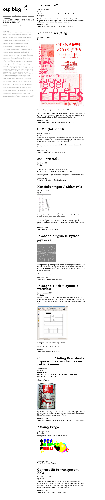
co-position (23, 37)
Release (10, 81)
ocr (10, 72)
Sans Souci (59, 115)
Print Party (55, 420)
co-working (29, 37)
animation (13, 32)
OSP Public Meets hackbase (24, 73)
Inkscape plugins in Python (58, 236)
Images (25, 55)
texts (29, 16)
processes (13, 78)
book (26, 34)
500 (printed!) (48, 159)
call (23, 35)
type (4, 18)
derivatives (18, 43)
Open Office (50, 122)
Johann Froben (18, 58)
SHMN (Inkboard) (50, 129)
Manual (27, 67)
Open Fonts (15, 72)
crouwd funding (20, 41)
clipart (19, 37)
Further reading (16, 52)
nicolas (42, 295)
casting (15, 37)
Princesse (16, 76)
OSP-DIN (25, 72)
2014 (8, 22)
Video (24, 93)
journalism (24, 58)
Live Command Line (15, 66)
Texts (29, 87)
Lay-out (17, 60)
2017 (18, 22)
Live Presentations (6, 67)
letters (4, 61)
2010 (25, 20)
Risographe (14, 82)
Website (4, 96)
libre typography (16, 64)
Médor (19, 69)
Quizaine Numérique (6, 79)
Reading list (17, 79)
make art (23, 67)
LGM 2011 (5, 63)
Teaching (8, 87)
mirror (31, 69)
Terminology (13, 87)
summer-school (30, 85)
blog (23, 34)
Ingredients (21, 57)
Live (43, 152)
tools (32, 16)
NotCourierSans (5, 72)
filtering (7, 49)
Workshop (18, 96)
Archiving (18, 32)
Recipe (22, 79)
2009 (22, 20)
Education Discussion (21, 46)
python (29, 78)
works (8, 18)
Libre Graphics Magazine (7, 64)
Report (14, 81)
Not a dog (22, 70)
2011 (28, 20)
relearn (30, 79)
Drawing (9, 46)
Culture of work (27, 41)
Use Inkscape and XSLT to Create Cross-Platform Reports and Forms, (58, 297)
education (15, 16)
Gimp (25, 52)
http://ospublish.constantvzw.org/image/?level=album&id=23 (65, 175)
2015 (11, 22)
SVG (63, 152)
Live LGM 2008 (23, 66)
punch (26, 78)
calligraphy (28, 35)
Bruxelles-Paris (9, 35)
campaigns (5, 37)
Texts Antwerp (5, 88)
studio (21, 85)
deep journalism (11, 43)
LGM (8, 61)
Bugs (21, 35)
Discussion (5, 46)
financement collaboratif (15, 49)
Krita (29, 58)
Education (14, 46)
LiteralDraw (5, 66)
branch (4, 35)
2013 (4, 22)
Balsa (29, 32)
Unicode (4, 93)
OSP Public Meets (14, 73)
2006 (11, 20)
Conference (31, 38)
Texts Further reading (6, 90)
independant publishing (14, 57)
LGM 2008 (18, 61)
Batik (9, 34)
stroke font (16, 85)
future (22, 52)
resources (27, 81)
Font (29, 49)
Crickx (15, 41)
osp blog (15, 9)
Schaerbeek (30, 82)
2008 (18, 20)
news (25, 16)
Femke (42, 370)
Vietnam (28, 93)
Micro (27, 69)
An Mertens (66, 113)
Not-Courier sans (28, 70)
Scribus (53, 26)
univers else (9, 93)
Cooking (27, 40)
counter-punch (5, 41)
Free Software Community (7, 52)
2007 (15, 20)
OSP (41, 11)
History (10, 55)
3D (3, 32)
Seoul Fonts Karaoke (28, 84)
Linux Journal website (61, 299)
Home (14, 55)
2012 (32, 20)
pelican (11, 75)
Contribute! (16, 40)
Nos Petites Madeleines (15, 70)
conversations (7, 16)
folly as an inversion (24, 49)
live (23, 16)
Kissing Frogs (48, 427)
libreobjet (22, 64)
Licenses (26, 64)
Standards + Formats (67, 122)
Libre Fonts (25, 63)
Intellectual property (6, 58)
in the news (30, 55)
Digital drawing (13, 44)
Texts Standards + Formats (22, 90)
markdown (5, 69)
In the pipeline (5, 57)
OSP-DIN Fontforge (6, 73)
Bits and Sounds (18, 34)
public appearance (20, 78)
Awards (25, 32)
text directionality (23, 87)
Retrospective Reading (7, 82)
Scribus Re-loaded (15, 84)
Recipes (26, 79)
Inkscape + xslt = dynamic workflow (57, 287)
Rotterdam (19, 82)
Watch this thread (67, 26)
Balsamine (5, 34)
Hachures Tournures (12, 54)
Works (43, 122)
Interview (13, 58)
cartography (10, 37)
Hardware (29, 54)
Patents (7, 75)
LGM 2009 (23, 61)
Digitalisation (20, 44)
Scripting (59, 26)
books (29, 34)
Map (31, 67)
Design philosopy (24, 43)
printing (27, 76)
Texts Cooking (17, 88)
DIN (24, 44)
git (28, 52)
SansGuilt (24, 82)
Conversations (21, 40)
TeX (18, 87)
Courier (10, 41)
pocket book (5, 76)
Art (21, 32)
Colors (13, 38)
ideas (21, 55)
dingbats (28, 44)
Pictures (19, 75)
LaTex (9, 60)
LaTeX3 (13, 60)
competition (25, 38)
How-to (58, 492)
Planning (27, 75)
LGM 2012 (10, 63)
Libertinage (20, 63)
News (43, 351)
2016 (14, 22)
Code (4, 38)
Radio (13, 79)
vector (21, 93)
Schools (4, 84)
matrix (9, 69)
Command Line (50, 492)
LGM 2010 (29, 61)
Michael (42, 242)
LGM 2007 (12, 61)
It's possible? (47, 5)
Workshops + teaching (25, 96)
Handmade (24, 54)
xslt (59, 351)
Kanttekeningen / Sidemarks (59, 187)
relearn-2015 (5, 81)
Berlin (13, 34)
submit (25, 85)
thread (62, 139)
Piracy (23, 75)
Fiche (4, 49)
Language (4, 60)
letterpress (31, 60)
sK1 (3, 85)
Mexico (23, 69)
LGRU (15, 63)
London (19, 67)
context (11, 40)
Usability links (15, 93)
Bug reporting (16, 35)
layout (22, 60)
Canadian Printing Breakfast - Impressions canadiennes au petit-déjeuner (60, 361)
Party (4, 75)
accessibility (8, 32)
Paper (31, 73)
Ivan (41, 135)
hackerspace (19, 54)
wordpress (9, 96)
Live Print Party (13, 67)
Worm (57, 169)
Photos (15, 75)
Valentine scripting (52, 33)
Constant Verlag (5, 40)
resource (23, 81)
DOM (44, 266)
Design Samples (5, 44)
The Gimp (29, 90)
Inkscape (52, 152)
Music (4, 70)
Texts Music (14, 90)
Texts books (12, 88)
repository (18, 81)
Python (48, 26)
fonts (19, 16)
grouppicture (5, 54)
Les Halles (26, 60)
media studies (14, 69)
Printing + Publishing (52, 180)
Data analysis (5, 43)
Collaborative (8, 38)
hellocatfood (5, 55)
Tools (43, 26)
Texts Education (24, 88)
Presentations (11, 76)
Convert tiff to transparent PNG (58, 471)
